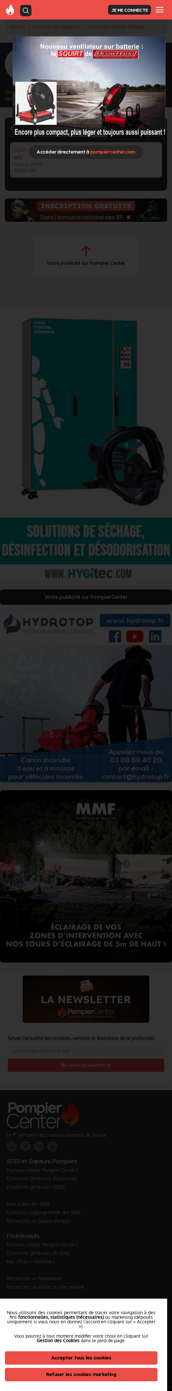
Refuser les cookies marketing (81, 1374)
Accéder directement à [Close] (86, 152)
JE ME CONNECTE (129, 10)
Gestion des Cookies (58, 1340)
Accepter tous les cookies (81, 1358)
